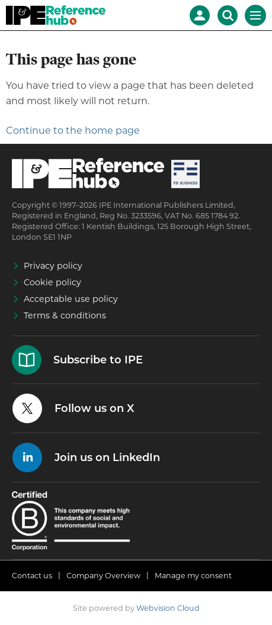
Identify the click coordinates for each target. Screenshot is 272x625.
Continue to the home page (73, 130)
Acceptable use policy (71, 299)
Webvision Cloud (168, 608)
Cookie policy (52, 282)
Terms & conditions (65, 315)
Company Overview (103, 575)
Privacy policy (53, 265)
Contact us (32, 575)
